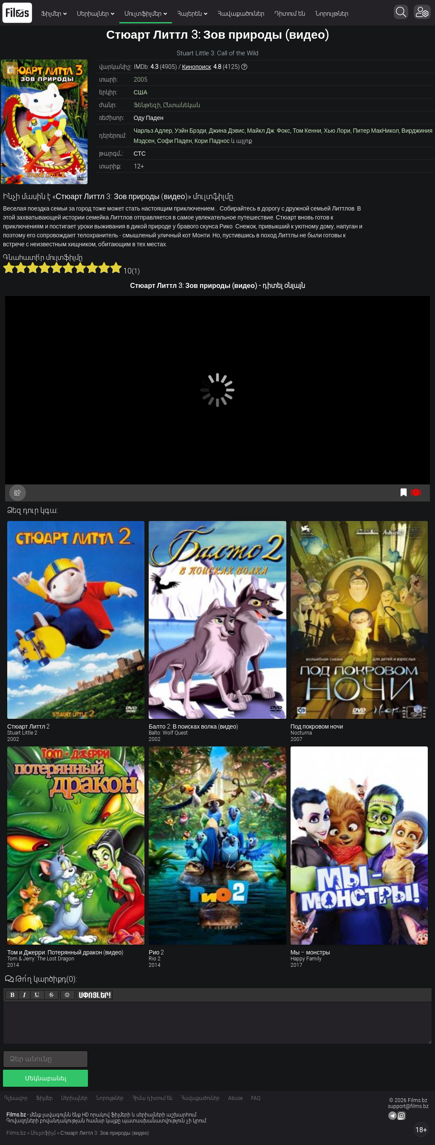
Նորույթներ (331, 13)
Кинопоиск (196, 66)
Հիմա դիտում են (152, 1098)
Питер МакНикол (376, 130)
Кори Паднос (212, 140)
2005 (140, 79)
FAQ (255, 1098)
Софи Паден (174, 140)
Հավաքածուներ (241, 13)
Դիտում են (289, 13)
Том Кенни (307, 130)
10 (116, 267)
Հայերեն (192, 13)
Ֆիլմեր (54, 13)
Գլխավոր (16, 1098)
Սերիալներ (95, 13)
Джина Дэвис (226, 130)
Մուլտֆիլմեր (145, 13)
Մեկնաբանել (45, 1078)
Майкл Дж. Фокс (268, 130)
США (140, 92)
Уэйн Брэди (190, 130)
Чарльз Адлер (153, 130)
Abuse (235, 1098)
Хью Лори (337, 130)
